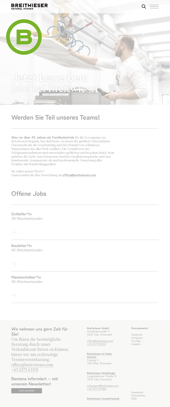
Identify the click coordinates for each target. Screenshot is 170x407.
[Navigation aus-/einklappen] (153, 6)
